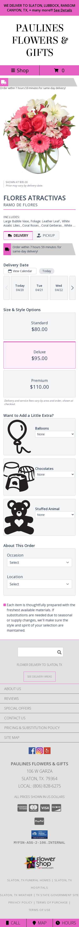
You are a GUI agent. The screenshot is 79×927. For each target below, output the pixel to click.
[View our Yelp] (47, 752)
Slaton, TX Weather (16, 895)
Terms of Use (40, 910)
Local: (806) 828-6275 (39, 786)
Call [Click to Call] (13, 923)
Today (46, 271)
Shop (20, 70)
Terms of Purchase (52, 902)
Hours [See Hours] (66, 923)
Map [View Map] (40, 923)
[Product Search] (40, 652)
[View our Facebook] (32, 752)
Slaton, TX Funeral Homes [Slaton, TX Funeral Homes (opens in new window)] (29, 880)
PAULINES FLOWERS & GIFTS (39, 40)
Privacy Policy (20, 902)
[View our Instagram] (39, 752)
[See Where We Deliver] (40, 676)
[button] (39, 834)
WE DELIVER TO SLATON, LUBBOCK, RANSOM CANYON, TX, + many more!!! (39, 8)
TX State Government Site (57, 895)
